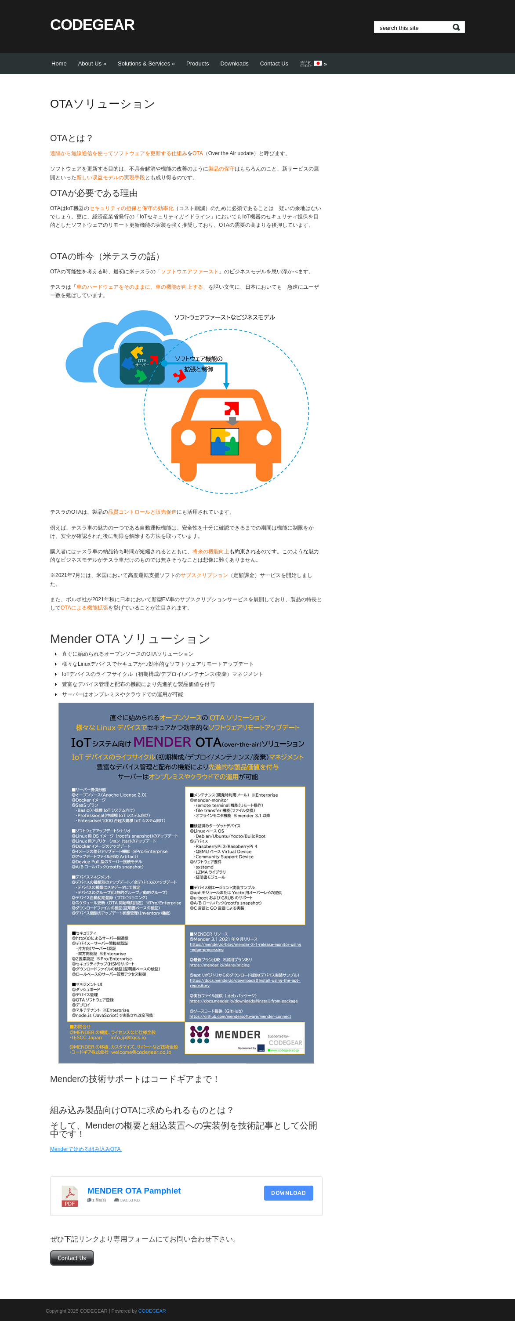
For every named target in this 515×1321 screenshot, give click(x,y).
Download (288, 1193)
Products (197, 63)
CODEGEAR (92, 24)
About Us (92, 63)
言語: (313, 64)
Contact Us (274, 63)
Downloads (234, 63)
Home (59, 63)
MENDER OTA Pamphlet (134, 1190)
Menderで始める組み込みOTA (86, 1149)
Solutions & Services (146, 63)
